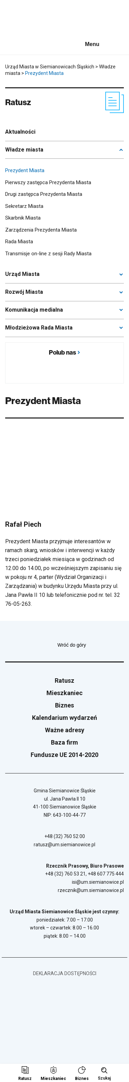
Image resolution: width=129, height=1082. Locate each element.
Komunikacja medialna (34, 309)
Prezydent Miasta (24, 170)
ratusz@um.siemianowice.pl (64, 844)
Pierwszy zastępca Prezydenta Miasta (48, 182)
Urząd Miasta (22, 274)
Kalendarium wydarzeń (64, 717)
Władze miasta (24, 149)
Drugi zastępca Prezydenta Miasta (43, 194)
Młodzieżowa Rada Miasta (39, 327)
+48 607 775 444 (106, 874)
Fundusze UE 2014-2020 (64, 754)
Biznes (64, 705)
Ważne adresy (64, 730)
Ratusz (64, 680)
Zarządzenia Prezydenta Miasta (41, 230)
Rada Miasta (19, 241)
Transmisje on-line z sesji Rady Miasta (48, 253)
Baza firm (64, 742)
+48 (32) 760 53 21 (65, 874)
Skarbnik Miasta (23, 218)
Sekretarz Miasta (24, 206)
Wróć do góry (90, 645)
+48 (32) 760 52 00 (64, 836)
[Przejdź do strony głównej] (24, 19)
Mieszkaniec (64, 692)
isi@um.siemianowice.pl (98, 882)
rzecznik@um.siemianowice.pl (91, 890)
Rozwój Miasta (24, 292)
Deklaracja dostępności (64, 973)
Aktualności (20, 132)
